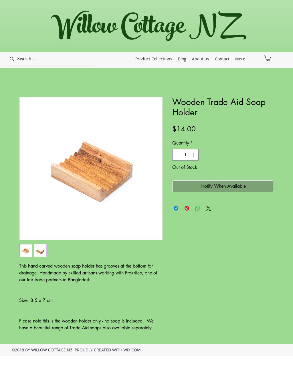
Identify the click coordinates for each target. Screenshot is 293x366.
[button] (267, 58)
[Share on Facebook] (176, 208)
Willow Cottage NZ (143, 28)
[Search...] (49, 59)
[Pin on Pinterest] (186, 208)
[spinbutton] (185, 154)
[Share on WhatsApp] (197, 208)
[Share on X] (208, 208)
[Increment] (194, 154)
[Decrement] (177, 154)
